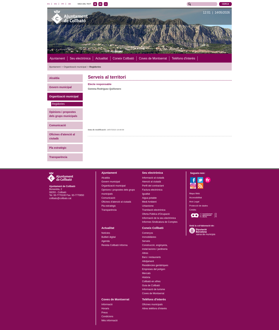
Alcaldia (54, 77)
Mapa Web (194, 193)
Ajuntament (55, 66)
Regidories (95, 66)
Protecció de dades (198, 205)
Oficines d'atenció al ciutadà (62, 135)
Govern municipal (60, 86)
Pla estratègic (57, 147)
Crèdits (192, 209)
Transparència (58, 156)
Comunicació (57, 124)
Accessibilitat (195, 197)
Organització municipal (75, 66)
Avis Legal (194, 201)
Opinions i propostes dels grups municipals (63, 113)
